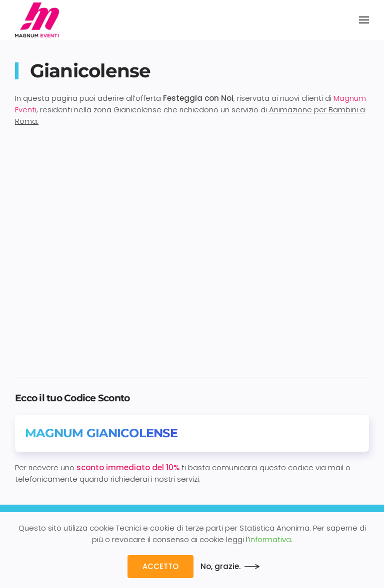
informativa (270, 539)
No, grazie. (220, 566)
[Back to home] (37, 20)
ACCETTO (160, 566)
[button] (364, 20)
